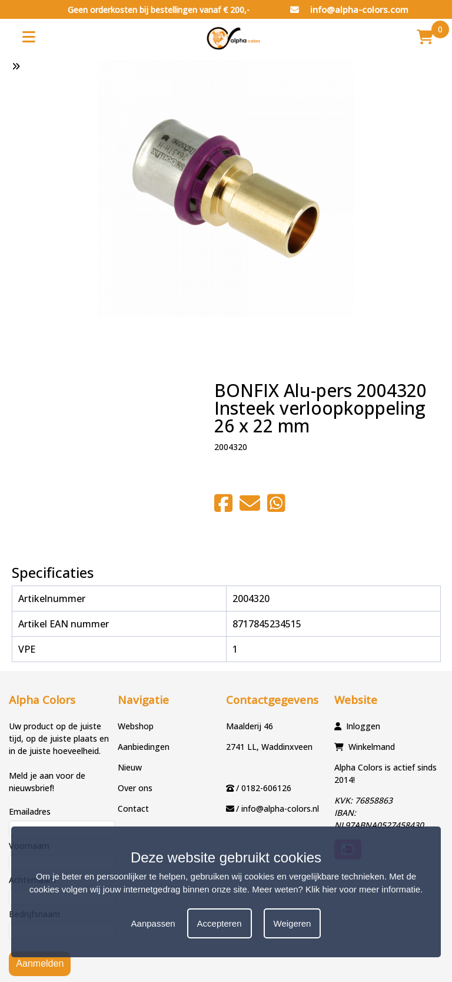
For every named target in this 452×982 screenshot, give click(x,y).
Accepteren (219, 923)
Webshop (136, 726)
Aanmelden (40, 963)
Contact (133, 808)
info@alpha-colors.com (349, 9)
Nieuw (130, 767)
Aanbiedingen (144, 746)
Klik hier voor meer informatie (362, 889)
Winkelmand (371, 746)
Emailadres (30, 811)
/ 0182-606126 (263, 787)
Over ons (135, 787)
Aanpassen (153, 923)
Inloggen (363, 726)
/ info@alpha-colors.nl (277, 808)
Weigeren (292, 923)
